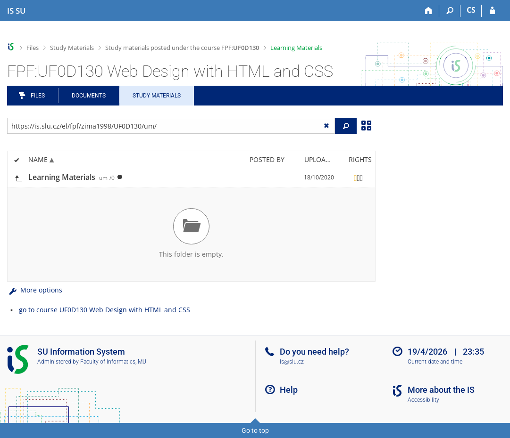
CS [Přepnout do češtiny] (471, 10)
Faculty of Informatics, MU (113, 361)
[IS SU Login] (492, 11)
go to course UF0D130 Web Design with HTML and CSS (104, 309)
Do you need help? (314, 352)
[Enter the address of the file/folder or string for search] (171, 126)
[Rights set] (358, 177)
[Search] (449, 11)
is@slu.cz (292, 361)
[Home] (428, 11)
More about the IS (441, 390)
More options (34, 289)
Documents (89, 95)
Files (32, 47)
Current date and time (435, 361)
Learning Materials (296, 47)
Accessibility (423, 400)
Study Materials (72, 47)
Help (289, 390)
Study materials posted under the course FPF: (182, 47)
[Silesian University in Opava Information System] (16, 11)
